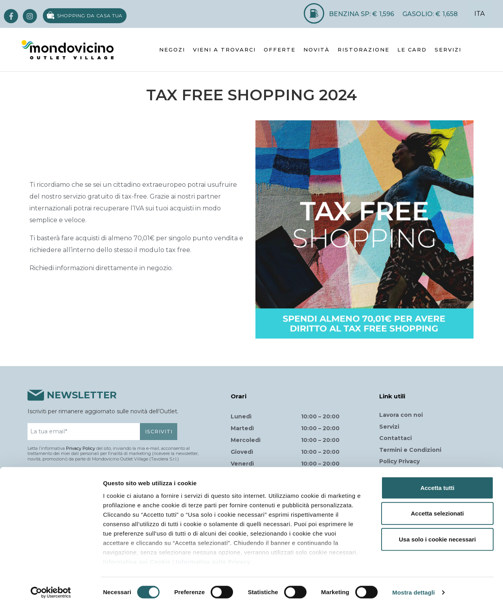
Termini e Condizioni (410, 449)
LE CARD (412, 49)
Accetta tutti (437, 484)
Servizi (389, 426)
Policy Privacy (399, 461)
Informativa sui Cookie (137, 557)
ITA (479, 13)
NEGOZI (172, 49)
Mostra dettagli (413, 588)
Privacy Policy (80, 448)
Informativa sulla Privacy (213, 557)
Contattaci (395, 438)
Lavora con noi (401, 414)
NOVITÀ (316, 49)
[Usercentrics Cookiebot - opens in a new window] (51, 589)
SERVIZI (448, 49)
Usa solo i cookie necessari (437, 535)
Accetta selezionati (437, 509)
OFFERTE (280, 49)
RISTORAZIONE (363, 49)
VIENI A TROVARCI (224, 49)
